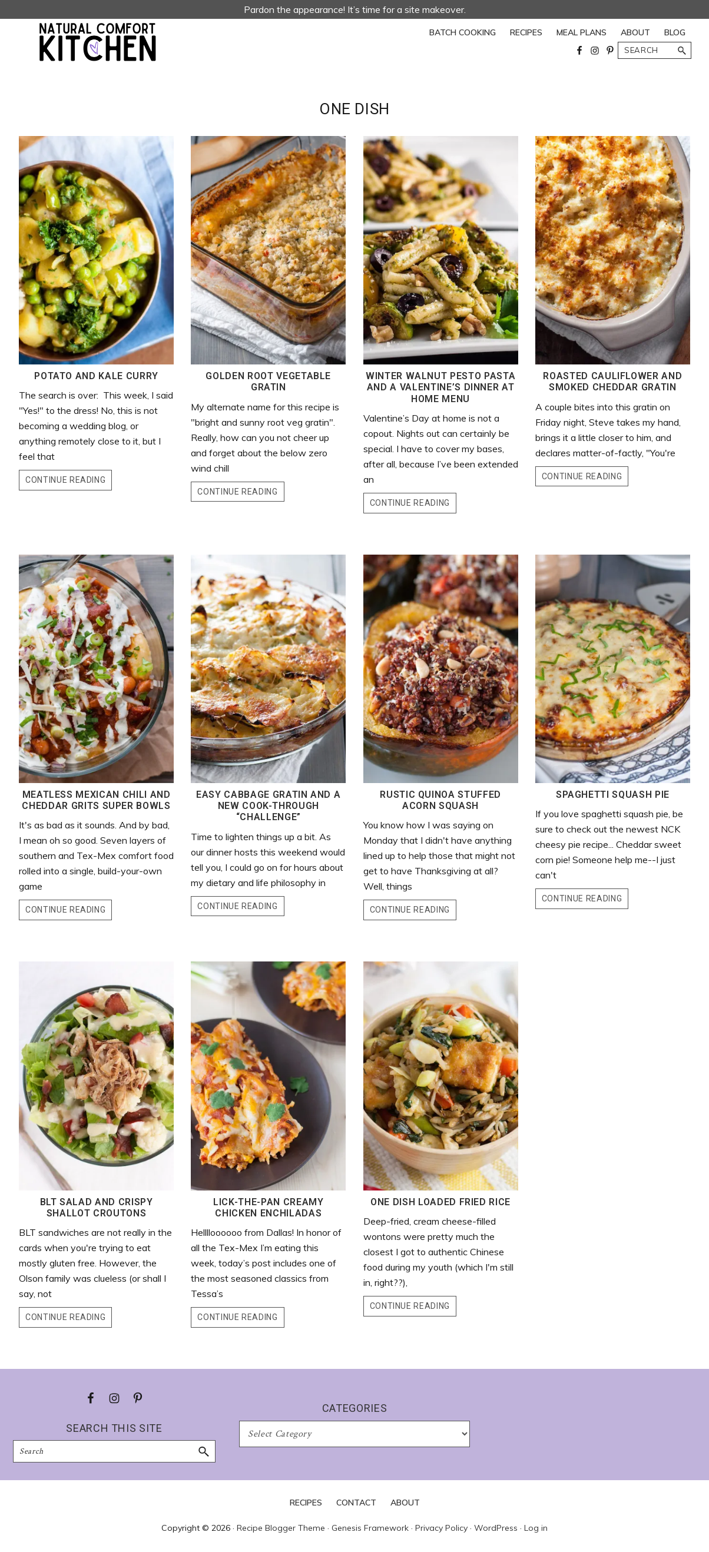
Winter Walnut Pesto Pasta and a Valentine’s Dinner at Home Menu (440, 387)
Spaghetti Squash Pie (613, 794)
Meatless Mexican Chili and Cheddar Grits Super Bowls (96, 800)
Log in (536, 1528)
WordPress (496, 1528)
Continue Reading (65, 480)
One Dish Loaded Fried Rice (440, 1202)
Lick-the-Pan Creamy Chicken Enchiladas (268, 1207)
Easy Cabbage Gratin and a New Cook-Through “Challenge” (268, 806)
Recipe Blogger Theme (281, 1528)
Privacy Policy (441, 1528)
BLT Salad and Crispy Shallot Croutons (96, 1207)
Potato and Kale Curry (96, 376)
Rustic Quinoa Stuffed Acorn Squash (440, 800)
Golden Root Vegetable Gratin (268, 381)
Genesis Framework (370, 1528)
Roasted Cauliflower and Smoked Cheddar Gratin (612, 381)
